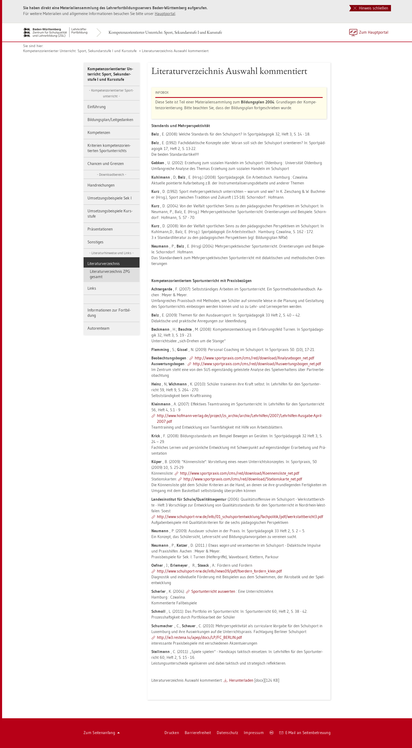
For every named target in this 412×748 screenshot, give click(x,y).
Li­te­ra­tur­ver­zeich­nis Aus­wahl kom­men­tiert (175, 50)
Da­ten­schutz (227, 732)
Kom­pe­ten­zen (98, 132)
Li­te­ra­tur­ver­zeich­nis (103, 263)
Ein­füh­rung (96, 106)
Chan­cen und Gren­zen (105, 163)
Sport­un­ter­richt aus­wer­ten (213, 591)
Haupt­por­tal (165, 13)
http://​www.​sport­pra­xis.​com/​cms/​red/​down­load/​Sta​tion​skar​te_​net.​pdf (242, 478)
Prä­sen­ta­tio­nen (100, 229)
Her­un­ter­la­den (241, 680)
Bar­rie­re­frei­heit (198, 732)
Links (91, 288)
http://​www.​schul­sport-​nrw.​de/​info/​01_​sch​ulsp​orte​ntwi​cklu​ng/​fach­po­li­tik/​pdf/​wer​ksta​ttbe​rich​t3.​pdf (240, 516)
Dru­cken (171, 732)
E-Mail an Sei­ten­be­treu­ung (305, 732)
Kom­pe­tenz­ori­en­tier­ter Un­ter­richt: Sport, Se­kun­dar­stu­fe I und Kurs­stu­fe (165, 32)
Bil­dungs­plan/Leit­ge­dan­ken (110, 119)
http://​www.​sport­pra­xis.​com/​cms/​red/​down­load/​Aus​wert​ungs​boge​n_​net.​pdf (257, 363)
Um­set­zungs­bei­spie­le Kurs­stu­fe (109, 213)
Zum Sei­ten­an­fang (102, 732)
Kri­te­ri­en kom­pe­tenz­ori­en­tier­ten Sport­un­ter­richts (109, 148)
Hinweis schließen (370, 8)
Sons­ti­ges (95, 241)
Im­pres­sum (254, 732)
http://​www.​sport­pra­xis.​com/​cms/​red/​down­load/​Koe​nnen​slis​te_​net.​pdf (239, 473)
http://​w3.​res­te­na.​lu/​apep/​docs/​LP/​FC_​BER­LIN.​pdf (199, 637)
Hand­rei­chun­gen (101, 185)
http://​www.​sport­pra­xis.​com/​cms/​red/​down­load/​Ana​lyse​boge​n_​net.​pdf (254, 357)
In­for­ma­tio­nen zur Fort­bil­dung (109, 313)
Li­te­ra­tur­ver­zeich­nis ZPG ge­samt (110, 274)
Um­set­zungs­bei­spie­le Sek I (109, 197)
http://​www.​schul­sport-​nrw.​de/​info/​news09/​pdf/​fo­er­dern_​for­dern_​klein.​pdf (219, 571)
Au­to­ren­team (98, 328)
